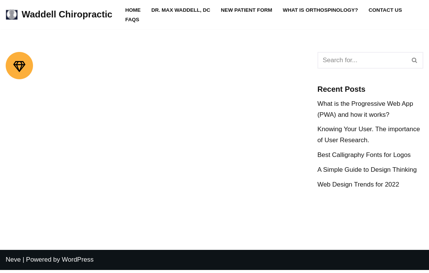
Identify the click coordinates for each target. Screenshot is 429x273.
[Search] (361, 60)
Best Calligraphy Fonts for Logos (364, 154)
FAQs (132, 19)
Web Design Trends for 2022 (358, 184)
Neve (13, 262)
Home (133, 10)
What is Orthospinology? (320, 10)
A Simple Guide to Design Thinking (367, 169)
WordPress (78, 262)
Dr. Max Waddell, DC (181, 10)
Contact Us (385, 10)
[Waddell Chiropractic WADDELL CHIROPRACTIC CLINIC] (59, 14)
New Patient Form (246, 10)
